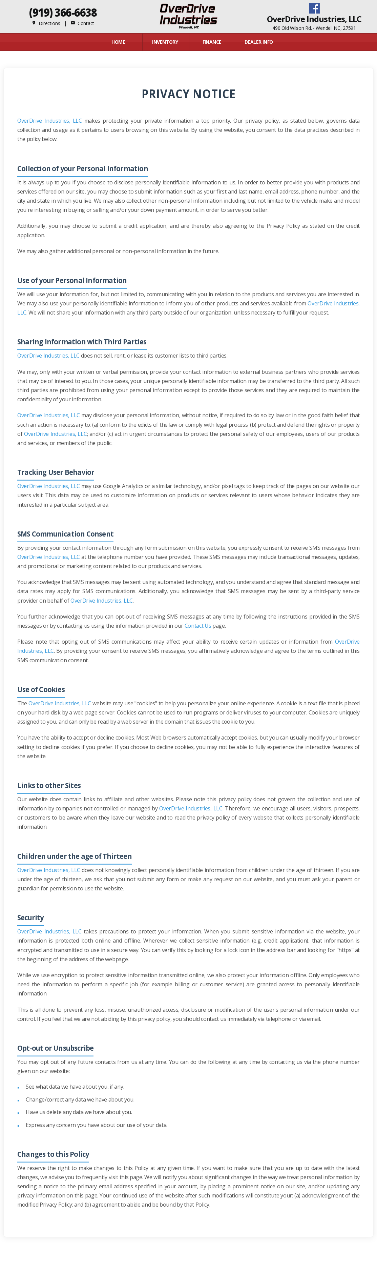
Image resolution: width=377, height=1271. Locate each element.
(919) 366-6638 (63, 12)
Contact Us (198, 625)
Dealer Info (259, 42)
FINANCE (212, 42)
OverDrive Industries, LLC (49, 120)
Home (118, 42)
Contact (82, 23)
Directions (46, 23)
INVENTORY (165, 42)
